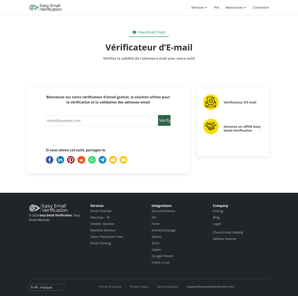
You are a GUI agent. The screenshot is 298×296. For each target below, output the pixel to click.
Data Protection (167, 287)
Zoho (155, 243)
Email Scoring (100, 243)
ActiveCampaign (164, 230)
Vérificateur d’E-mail (240, 102)
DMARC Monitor (102, 224)
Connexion (261, 7)
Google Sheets (162, 256)
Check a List (160, 262)
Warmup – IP (100, 217)
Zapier (156, 249)
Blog (216, 217)
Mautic (157, 236)
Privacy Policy (139, 287)
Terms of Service (110, 287)
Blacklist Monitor (103, 230)
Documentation (163, 211)
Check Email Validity (228, 232)
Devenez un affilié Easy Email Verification (242, 128)
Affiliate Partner (225, 239)
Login (217, 224)
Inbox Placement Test (106, 236)
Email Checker (101, 211)
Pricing (218, 211)
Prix (216, 7)
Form (156, 224)
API (154, 217)
